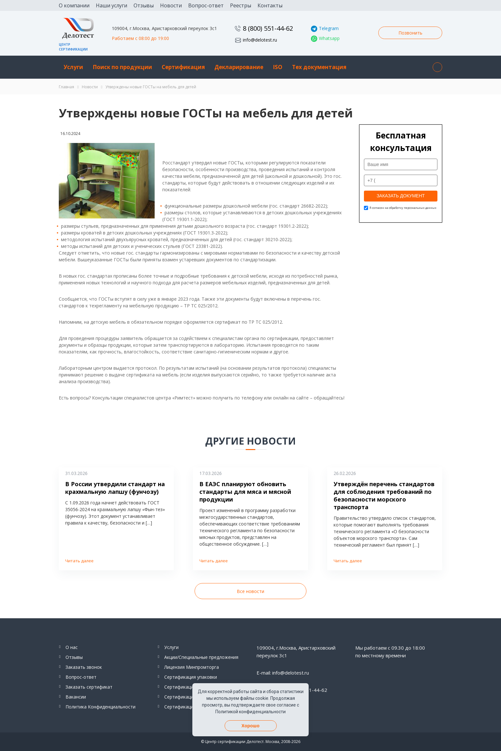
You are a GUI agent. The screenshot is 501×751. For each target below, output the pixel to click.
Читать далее (79, 561)
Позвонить (410, 33)
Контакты (270, 5)
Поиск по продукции (122, 67)
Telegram (329, 28)
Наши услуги (111, 5)
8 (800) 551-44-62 (268, 28)
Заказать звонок (84, 667)
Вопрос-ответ (206, 5)
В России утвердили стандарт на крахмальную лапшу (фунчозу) (115, 487)
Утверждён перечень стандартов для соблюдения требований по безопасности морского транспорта (384, 495)
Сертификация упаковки (190, 677)
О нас (72, 647)
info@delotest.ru (260, 40)
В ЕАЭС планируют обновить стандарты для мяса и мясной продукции (245, 491)
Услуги (73, 67)
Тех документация (319, 67)
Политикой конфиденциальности (250, 711)
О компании (74, 5)
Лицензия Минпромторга (191, 667)
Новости (171, 5)
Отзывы (144, 5)
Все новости (250, 591)
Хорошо (250, 725)
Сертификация (183, 67)
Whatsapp (329, 38)
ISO (277, 67)
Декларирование (238, 67)
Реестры (240, 5)
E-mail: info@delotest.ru (283, 672)
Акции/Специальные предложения (201, 657)
